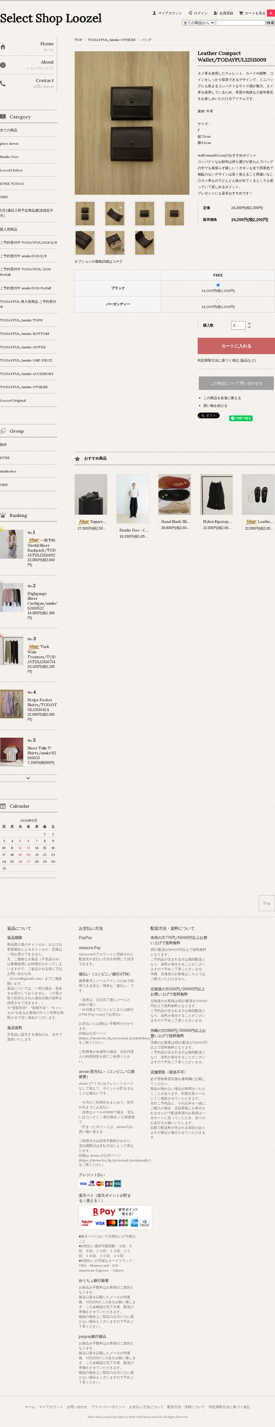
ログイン (201, 13)
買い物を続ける (215, 405)
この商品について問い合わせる (236, 383)
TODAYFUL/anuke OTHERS (111, 40)
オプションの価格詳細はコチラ (98, 261)
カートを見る (260, 13)
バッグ (146, 40)
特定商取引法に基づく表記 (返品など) (227, 360)
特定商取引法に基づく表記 (229, 1407)
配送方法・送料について (186, 1407)
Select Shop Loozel (50, 18)
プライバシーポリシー (108, 1407)
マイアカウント (170, 13)
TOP (78, 40)
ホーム (30, 1407)
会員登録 (226, 13)
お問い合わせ (77, 1407)
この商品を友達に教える (222, 398)
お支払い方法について (146, 1407)
